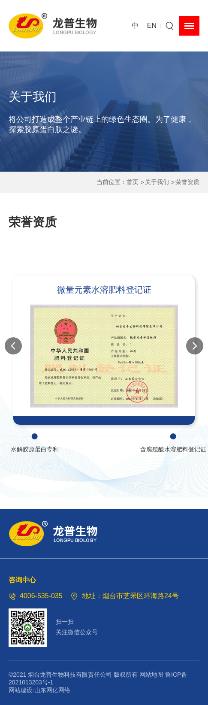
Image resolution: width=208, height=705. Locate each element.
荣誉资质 (187, 182)
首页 (133, 182)
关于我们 (157, 182)
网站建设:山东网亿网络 (39, 690)
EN (152, 25)
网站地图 (151, 674)
